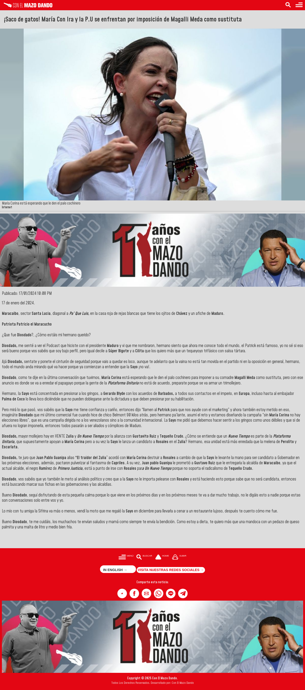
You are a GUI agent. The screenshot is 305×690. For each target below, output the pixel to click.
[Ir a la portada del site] (162, 557)
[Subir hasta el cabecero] (179, 557)
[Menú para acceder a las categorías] (299, 5)
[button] (122, 593)
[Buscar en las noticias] (288, 5)
